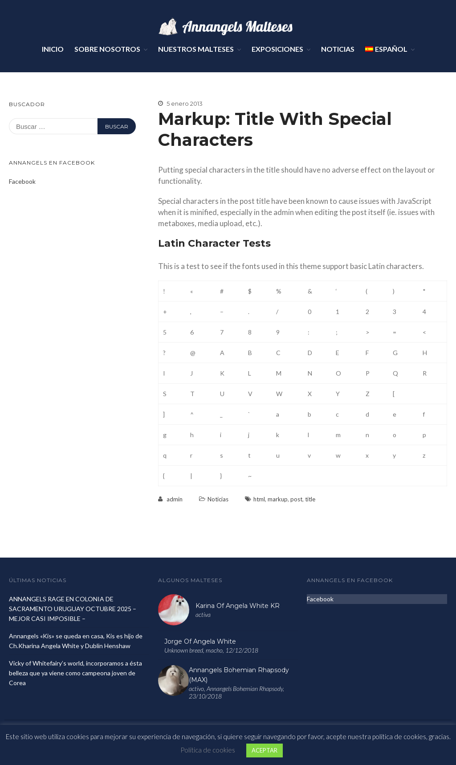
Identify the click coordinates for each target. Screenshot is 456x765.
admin (175, 499)
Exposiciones (277, 49)
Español (386, 49)
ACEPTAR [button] (264, 750)
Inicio (53, 49)
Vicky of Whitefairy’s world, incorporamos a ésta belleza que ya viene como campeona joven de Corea (75, 672)
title (310, 499)
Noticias (337, 49)
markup (278, 499)
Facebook (22, 181)
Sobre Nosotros (107, 49)
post (296, 499)
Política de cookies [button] (207, 750)
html (259, 499)
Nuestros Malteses (196, 49)
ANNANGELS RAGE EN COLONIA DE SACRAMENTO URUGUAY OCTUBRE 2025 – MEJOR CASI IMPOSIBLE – (72, 608)
